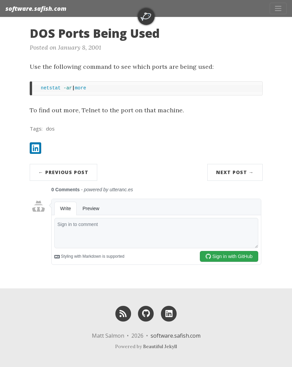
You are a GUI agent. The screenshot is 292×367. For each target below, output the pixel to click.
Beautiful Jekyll (160, 346)
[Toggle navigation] (278, 8)
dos (50, 128)
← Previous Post (63, 172)
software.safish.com (36, 8)
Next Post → (235, 172)
